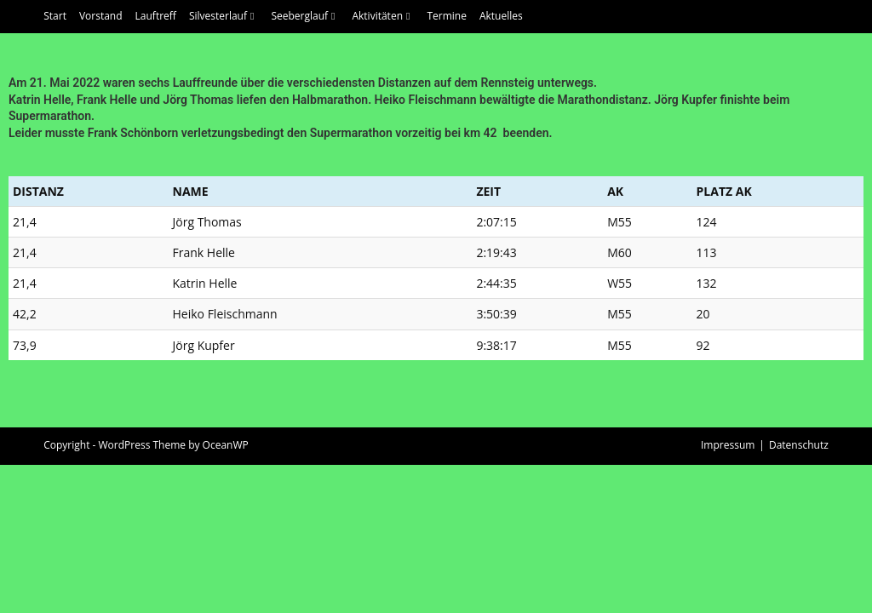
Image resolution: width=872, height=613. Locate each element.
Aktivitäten (383, 16)
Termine (447, 16)
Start (54, 16)
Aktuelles (501, 16)
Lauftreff (155, 16)
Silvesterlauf (224, 16)
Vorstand (101, 16)
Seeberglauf (305, 16)
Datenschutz (799, 593)
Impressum (727, 593)
